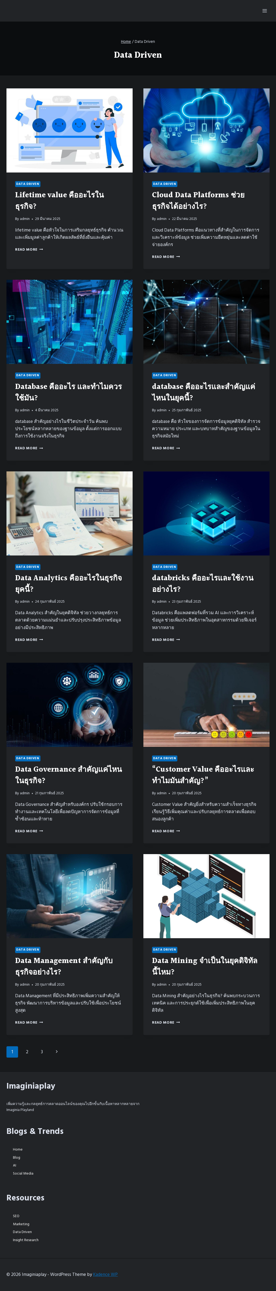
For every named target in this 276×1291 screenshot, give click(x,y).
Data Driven (27, 184)
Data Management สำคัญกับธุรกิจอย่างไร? (64, 966)
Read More (29, 249)
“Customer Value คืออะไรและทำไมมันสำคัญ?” (203, 775)
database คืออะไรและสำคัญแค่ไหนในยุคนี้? (203, 392)
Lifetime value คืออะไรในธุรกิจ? (59, 201)
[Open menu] (265, 10)
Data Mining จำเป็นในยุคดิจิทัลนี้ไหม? (204, 966)
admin (25, 218)
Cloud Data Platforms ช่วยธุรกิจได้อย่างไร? (198, 201)
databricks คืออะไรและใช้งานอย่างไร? (202, 584)
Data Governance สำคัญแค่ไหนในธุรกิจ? (68, 775)
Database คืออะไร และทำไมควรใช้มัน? (68, 392)
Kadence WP (105, 1274)
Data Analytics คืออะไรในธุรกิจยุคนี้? (68, 584)
